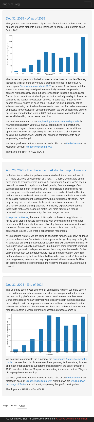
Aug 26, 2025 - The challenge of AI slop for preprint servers (46, 170)
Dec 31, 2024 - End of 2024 (24, 284)
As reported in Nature (17, 217)
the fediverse (73, 143)
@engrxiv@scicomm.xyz (39, 146)
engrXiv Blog (11, 4)
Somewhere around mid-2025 (35, 86)
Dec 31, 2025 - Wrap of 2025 (25, 18)
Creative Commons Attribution (71, 418)
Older (22, 405)
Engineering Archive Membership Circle (58, 121)
